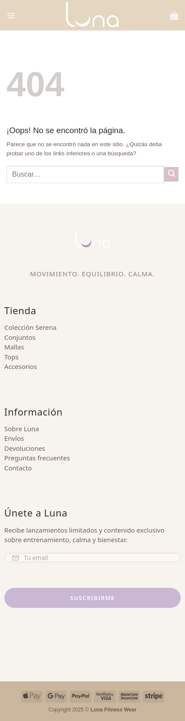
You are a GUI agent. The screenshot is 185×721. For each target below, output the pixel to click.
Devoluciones (24, 448)
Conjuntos (20, 337)
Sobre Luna (21, 428)
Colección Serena (30, 327)
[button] (11, 15)
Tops (11, 356)
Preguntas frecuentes (37, 457)
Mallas (14, 346)
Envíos (14, 438)
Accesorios (20, 366)
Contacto (18, 467)
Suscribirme (92, 598)
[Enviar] (171, 174)
